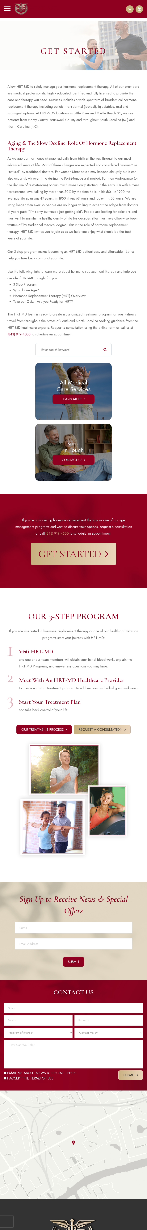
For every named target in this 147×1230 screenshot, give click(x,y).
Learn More (71, 399)
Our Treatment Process (42, 729)
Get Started (69, 554)
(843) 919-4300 (19, 334)
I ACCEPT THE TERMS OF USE (28, 1078)
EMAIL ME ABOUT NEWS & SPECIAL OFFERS (40, 1072)
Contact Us (72, 459)
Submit (129, 1075)
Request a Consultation (101, 729)
